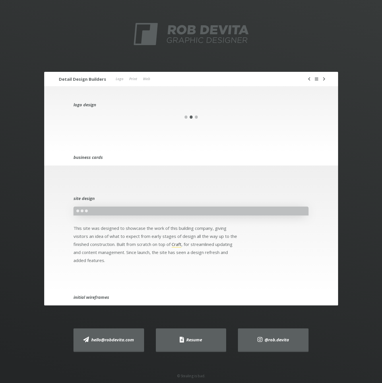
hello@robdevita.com (108, 339)
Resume (191, 339)
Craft (176, 244)
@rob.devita (273, 339)
